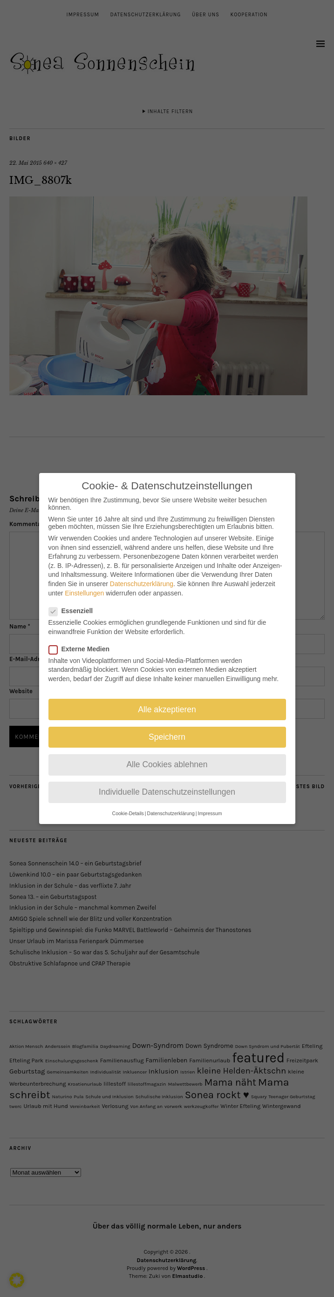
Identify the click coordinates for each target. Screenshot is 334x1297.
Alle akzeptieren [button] (167, 699)
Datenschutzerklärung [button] (171, 803)
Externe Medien (82, 638)
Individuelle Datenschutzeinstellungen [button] (167, 781)
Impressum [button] (210, 803)
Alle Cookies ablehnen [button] (166, 754)
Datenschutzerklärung (141, 573)
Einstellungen (84, 583)
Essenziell (74, 600)
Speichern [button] (167, 726)
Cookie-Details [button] (128, 803)
